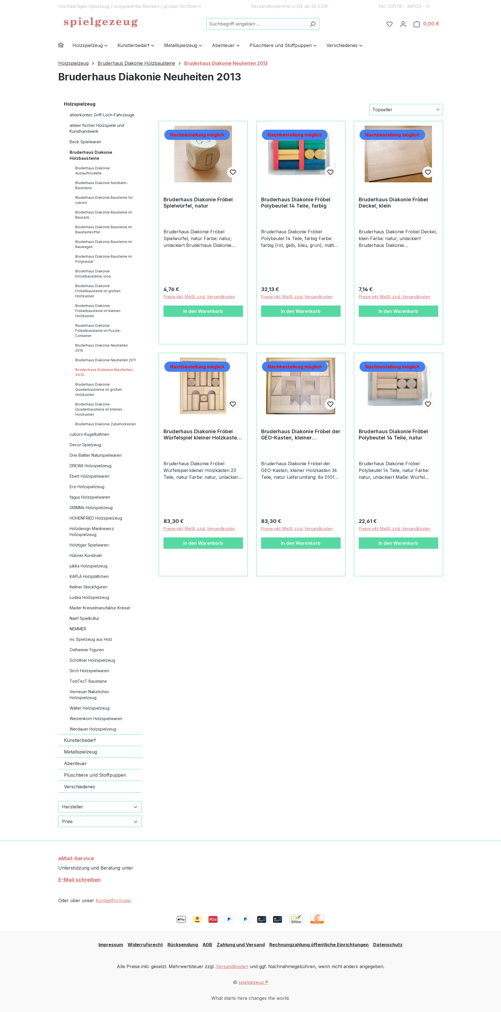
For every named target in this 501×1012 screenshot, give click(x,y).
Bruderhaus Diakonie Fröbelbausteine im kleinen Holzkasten (98, 311)
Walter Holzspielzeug (89, 708)
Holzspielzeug (79, 104)
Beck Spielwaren (85, 141)
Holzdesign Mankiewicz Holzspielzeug (92, 531)
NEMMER (78, 628)
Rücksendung (182, 944)
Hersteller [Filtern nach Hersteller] (100, 807)
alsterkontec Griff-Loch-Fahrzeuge (102, 114)
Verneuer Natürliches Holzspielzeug (89, 694)
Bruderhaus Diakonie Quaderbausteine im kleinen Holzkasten (98, 409)
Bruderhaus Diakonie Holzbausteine (91, 155)
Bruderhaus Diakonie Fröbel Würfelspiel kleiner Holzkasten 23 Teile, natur (202, 434)
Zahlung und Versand (241, 944)
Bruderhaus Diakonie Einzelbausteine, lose (93, 273)
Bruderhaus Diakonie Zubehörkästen (105, 424)
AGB (207, 944)
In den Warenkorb (203, 311)
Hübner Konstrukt (86, 555)
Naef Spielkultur (84, 618)
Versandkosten (232, 966)
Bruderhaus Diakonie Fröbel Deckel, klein (393, 203)
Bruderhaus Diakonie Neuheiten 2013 (104, 372)
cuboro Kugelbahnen (89, 434)
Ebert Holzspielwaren (89, 476)
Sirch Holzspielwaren (89, 670)
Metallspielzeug (80, 752)
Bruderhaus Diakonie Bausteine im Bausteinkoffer (103, 229)
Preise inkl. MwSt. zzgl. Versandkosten (199, 296)
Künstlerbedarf (80, 740)
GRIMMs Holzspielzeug (91, 507)
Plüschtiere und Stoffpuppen (95, 775)
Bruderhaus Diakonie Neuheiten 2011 (105, 360)
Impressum (110, 944)
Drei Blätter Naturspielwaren (96, 455)
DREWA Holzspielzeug (90, 465)
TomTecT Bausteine (88, 681)
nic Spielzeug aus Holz (91, 639)
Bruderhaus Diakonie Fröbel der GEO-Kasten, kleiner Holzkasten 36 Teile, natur (300, 434)
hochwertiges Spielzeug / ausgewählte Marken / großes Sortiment (129, 6)
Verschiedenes (79, 786)
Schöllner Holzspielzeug (92, 660)
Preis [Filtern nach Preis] (100, 821)
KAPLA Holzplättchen (89, 576)
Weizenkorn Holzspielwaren (96, 718)
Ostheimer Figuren (87, 649)
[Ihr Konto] (403, 23)
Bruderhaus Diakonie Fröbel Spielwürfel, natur (198, 203)
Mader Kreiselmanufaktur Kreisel (100, 607)
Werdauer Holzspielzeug (93, 729)
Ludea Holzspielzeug (89, 597)
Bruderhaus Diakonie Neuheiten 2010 (101, 348)
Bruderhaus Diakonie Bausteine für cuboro (104, 200)
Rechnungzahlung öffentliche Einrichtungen (319, 944)
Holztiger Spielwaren (89, 545)
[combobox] (256, 23)
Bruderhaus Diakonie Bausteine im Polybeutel (103, 259)
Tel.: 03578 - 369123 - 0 (403, 6)
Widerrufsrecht (145, 944)
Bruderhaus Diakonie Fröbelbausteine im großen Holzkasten (98, 291)
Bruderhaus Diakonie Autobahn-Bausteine (101, 185)
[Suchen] (312, 23)
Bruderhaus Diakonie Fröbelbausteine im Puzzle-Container (98, 330)
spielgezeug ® (253, 982)
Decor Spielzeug (85, 444)
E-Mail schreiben (79, 880)
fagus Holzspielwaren (90, 497)
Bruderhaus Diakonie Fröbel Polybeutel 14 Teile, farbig (295, 203)
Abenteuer (75, 763)
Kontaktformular (113, 900)
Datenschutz (388, 944)
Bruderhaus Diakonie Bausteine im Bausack (103, 214)
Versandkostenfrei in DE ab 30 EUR (289, 6)
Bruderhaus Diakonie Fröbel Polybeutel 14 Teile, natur (393, 434)
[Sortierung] (406, 109)
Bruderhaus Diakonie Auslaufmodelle (92, 170)
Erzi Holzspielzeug (87, 486)
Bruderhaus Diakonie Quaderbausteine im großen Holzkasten (98, 389)
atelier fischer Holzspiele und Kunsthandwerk (97, 128)
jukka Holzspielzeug (88, 565)
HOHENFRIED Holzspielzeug (96, 518)
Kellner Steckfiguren (88, 586)
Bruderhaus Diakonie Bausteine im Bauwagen (103, 244)
